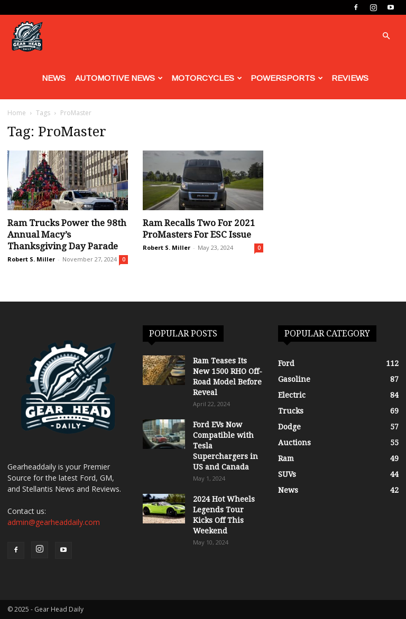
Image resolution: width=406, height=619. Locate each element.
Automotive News (119, 77)
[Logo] (27, 36)
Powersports (287, 77)
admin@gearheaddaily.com (53, 522)
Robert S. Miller (31, 259)
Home (16, 112)
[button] (386, 36)
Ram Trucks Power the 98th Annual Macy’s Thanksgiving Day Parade (66, 234)
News (54, 77)
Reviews (349, 77)
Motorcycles (206, 77)
